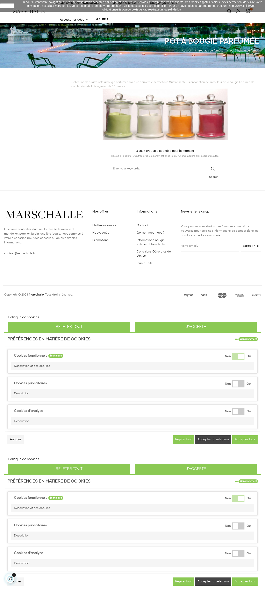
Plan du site (145, 263)
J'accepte (196, 327)
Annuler (15, 439)
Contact (142, 225)
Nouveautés (100, 232)
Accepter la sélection (213, 439)
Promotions (100, 240)
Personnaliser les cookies (59, 317)
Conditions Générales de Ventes (154, 253)
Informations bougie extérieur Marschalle (151, 242)
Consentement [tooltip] (248, 339)
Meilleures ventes (104, 225)
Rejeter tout (69, 327)
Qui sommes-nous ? (150, 232)
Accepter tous (245, 439)
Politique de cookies (23, 317)
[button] (132, 366)
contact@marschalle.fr (19, 253)
